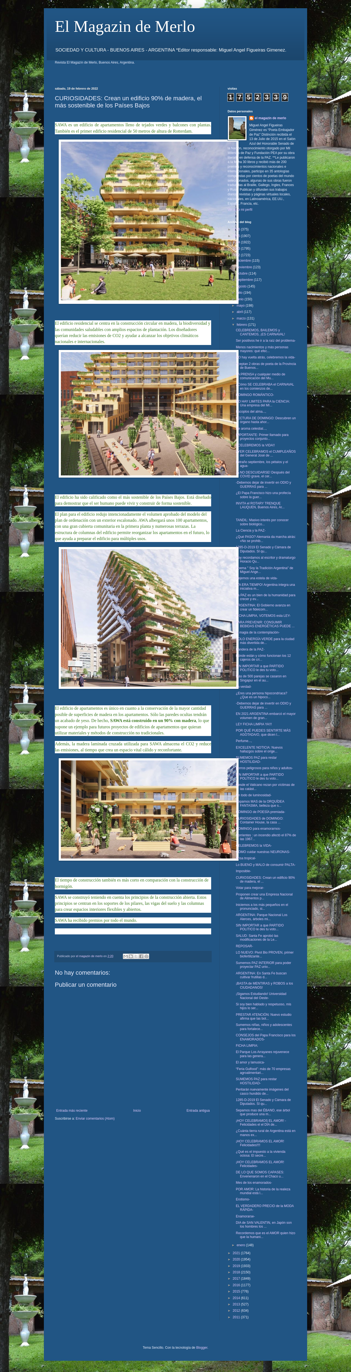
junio (241, 299)
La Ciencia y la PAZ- (251, 530)
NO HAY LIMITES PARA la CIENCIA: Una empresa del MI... (263, 403)
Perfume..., (244, 741)
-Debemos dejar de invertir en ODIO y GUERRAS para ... (263, 484)
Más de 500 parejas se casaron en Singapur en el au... (261, 678)
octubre (242, 273)
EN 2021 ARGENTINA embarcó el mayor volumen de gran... (266, 716)
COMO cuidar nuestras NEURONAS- (263, 852)
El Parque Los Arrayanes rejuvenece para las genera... (262, 1054)
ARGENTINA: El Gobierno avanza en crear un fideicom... (263, 607)
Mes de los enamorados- (254, 1183)
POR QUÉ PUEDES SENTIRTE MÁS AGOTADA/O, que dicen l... (263, 732)
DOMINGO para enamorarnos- (258, 829)
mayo (241, 305)
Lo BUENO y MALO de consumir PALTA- (265, 865)
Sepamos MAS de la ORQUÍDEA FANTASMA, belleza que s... (260, 803)
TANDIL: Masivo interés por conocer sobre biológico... (262, 522)
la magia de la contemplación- (257, 632)
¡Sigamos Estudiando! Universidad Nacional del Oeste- (261, 996)
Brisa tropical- (246, 858)
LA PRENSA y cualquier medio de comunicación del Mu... (260, 376)
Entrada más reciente (71, 1111)
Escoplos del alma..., (251, 411)
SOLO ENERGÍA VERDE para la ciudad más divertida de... (265, 641)
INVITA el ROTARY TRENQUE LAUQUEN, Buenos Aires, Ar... (260, 505)
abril (240, 312)
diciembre (244, 261)
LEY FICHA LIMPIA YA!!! (254, 724)
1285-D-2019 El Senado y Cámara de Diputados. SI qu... (263, 549)
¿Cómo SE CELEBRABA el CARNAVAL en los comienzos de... (265, 386)
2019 (237, 1266)
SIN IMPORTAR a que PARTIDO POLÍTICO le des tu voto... (260, 776)
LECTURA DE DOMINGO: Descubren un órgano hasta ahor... (266, 420)
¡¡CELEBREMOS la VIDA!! (255, 445)
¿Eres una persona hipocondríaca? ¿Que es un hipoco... (261, 695)
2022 (237, 255)
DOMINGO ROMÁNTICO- (255, 395)
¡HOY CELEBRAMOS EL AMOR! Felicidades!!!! (260, 1143)
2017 (237, 1278)
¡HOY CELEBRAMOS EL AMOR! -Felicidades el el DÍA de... (261, 1122)
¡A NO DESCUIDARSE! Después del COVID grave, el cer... (263, 474)
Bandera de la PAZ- (250, 649)
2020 (237, 1259)
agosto (242, 286)
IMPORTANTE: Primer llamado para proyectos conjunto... (262, 437)
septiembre (245, 280)
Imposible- (243, 871)
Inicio (137, 1111)
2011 (237, 1317)
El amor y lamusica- (250, 1062)
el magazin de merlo (270, 118)
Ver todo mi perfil (240, 210)
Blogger (201, 1348)
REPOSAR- (244, 946)
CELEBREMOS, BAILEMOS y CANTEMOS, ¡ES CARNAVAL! (260, 332)
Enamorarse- (245, 1216)
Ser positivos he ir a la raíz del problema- (266, 341)
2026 (237, 229)
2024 (237, 242)
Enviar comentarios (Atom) (95, 1118)
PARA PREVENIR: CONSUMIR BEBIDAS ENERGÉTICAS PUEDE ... (265, 624)
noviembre (245, 267)
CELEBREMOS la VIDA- (254, 846)
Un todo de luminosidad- (253, 795)
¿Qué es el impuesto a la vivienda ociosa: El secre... (260, 1153)
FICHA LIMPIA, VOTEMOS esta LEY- (263, 616)
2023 (237, 248)
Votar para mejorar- (250, 888)
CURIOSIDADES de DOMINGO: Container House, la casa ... (259, 820)
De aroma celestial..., (251, 428)
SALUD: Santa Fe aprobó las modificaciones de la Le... (257, 938)
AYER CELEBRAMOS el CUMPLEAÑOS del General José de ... (266, 453)
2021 (237, 1253)
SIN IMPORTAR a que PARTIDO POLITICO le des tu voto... (260, 668)
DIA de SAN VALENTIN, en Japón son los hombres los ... (264, 1224)
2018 (237, 1272)
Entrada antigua (198, 1111)
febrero (242, 325)
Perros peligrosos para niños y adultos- (264, 768)
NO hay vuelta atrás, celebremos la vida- (265, 357)
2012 (237, 1311)
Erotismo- (243, 1199)
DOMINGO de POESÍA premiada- (260, 812)
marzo (242, 318)
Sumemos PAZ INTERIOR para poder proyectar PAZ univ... (263, 965)
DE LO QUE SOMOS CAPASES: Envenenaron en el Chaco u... (260, 1174)
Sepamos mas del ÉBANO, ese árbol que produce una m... (263, 1112)
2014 (237, 1298)
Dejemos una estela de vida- (257, 578)
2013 (237, 1304)
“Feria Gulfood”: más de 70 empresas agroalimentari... (263, 1071)
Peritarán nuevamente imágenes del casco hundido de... (262, 1091)
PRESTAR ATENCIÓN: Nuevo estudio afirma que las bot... (263, 1016)
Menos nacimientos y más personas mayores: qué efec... (262, 349)
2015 (237, 1291)
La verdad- (243, 687)
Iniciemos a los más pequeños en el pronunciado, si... (262, 907)
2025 (237, 236)
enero (241, 1245)
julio (240, 293)
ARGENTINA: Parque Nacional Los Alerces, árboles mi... (261, 917)
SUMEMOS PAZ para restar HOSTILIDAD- (256, 759)
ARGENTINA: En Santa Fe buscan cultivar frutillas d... (261, 975)
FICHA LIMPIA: (247, 1046)
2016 (237, 1285)
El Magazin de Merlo (125, 26)
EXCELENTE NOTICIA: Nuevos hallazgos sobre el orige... (259, 749)
